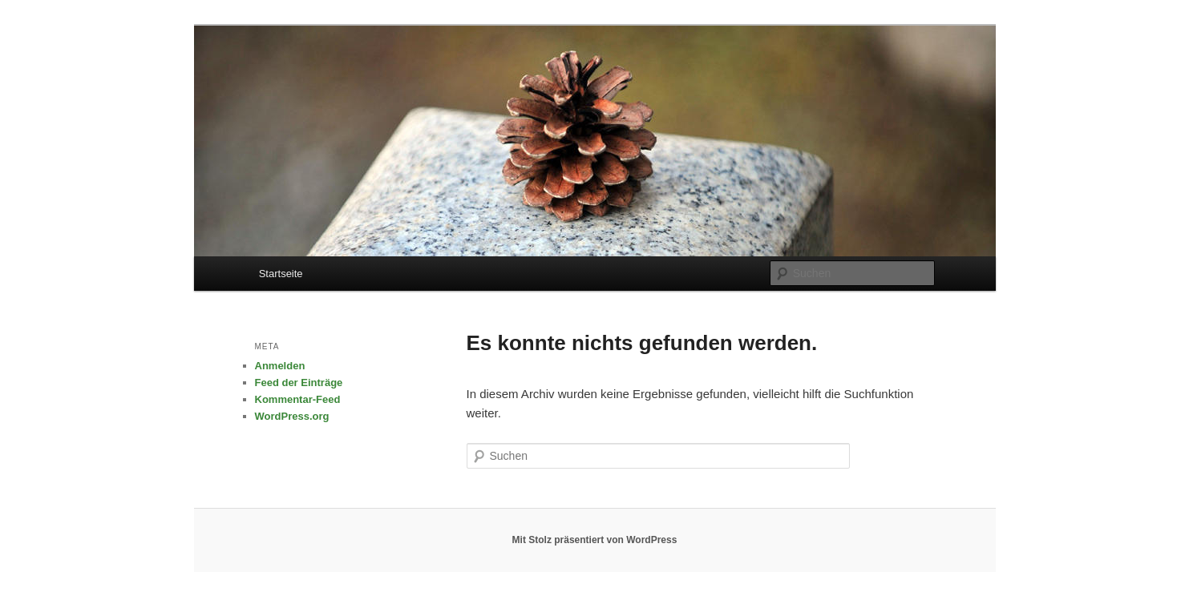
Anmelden (280, 366)
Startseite (281, 274)
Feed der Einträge (299, 383)
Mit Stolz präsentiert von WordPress (594, 540)
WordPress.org (292, 416)
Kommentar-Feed (298, 399)
